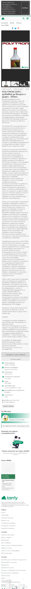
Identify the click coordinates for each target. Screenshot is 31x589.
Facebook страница (7, 528)
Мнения (18, 23)
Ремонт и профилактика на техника (13, 570)
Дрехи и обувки (6, 537)
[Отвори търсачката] (23, 18)
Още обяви (5, 25)
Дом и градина (6, 543)
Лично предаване (10, 387)
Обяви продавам (10, 365)
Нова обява (5, 515)
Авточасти (8, 374)
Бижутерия (5, 540)
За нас (3, 512)
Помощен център (7, 518)
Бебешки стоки (6, 548)
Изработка (5, 565)
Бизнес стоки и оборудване (10, 550)
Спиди (19, 387)
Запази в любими (8, 406)
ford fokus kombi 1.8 (8, 481)
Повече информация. (8, 13)
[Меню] (27, 18)
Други (3, 578)
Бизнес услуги (5, 575)
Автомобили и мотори (9, 562)
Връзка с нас (5, 520)
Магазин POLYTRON (11, 369)
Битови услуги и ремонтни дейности (13, 560)
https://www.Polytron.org (14, 347)
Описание (4, 23)
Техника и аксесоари (7, 535)
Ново (6, 397)
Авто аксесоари (6, 553)
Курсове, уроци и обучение (10, 573)
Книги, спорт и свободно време (11, 545)
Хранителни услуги (7, 567)
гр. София (8, 378)
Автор (12, 23)
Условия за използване (8, 523)
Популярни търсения (8, 526)
